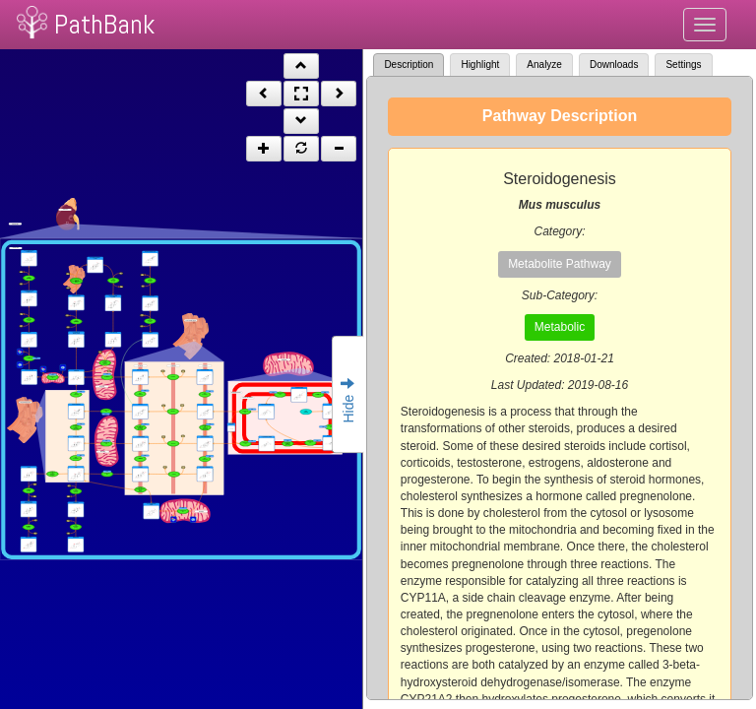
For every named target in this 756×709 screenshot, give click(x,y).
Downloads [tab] (614, 64)
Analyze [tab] (544, 64)
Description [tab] (408, 64)
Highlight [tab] (480, 64)
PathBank (104, 24)
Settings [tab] (683, 64)
